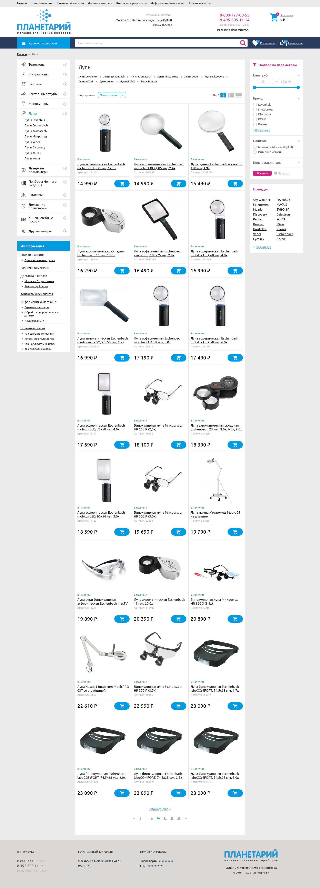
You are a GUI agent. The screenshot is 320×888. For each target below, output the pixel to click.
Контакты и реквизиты (131, 3)
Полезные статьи (199, 3)
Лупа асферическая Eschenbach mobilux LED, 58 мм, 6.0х (214, 340)
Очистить (284, 173)
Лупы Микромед (35, 136)
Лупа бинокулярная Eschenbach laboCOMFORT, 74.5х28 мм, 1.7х (215, 688)
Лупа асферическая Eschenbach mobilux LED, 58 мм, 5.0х (157, 340)
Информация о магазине (167, 3)
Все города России (36, 286)
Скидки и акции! (42, 3)
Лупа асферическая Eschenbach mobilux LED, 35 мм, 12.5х (101, 166)
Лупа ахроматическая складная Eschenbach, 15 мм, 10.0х (101, 253)
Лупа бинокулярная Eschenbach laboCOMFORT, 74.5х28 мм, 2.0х (101, 775)
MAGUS (282, 204)
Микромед (262, 109)
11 (165, 818)
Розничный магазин (70, 3)
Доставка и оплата (100, 3)
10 (158, 818)
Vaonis (281, 229)
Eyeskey (258, 239)
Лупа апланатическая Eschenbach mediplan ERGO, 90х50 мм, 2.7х (102, 340)
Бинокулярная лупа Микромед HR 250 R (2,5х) (158, 427)
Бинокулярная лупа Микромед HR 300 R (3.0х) (158, 514)
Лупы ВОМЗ (127, 81)
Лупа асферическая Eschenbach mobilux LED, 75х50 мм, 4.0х (101, 427)
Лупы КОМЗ (32, 153)
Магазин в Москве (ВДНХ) (273, 147)
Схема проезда (162, 25)
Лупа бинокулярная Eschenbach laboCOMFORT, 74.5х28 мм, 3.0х (215, 775)
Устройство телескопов (39, 338)
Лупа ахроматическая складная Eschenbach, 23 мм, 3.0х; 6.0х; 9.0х (216, 427)
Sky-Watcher (261, 199)
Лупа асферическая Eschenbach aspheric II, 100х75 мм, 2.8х (157, 253)
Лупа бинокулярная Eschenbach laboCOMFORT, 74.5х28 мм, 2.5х (158, 775)
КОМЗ (259, 119)
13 (179, 818)
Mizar (280, 224)
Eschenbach (285, 234)
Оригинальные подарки (39, 260)
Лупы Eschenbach (36, 125)
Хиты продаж (109, 95)
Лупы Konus (32, 158)
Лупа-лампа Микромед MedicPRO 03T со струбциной (103, 688)
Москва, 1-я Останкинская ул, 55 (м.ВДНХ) (144, 20)
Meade (257, 209)
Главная (22, 3)
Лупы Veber (32, 142)
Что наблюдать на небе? (39, 343)
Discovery (262, 114)
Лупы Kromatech (35, 131)
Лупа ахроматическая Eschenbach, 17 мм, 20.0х (160, 601)
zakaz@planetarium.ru (235, 29)
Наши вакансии (34, 320)
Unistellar (260, 229)
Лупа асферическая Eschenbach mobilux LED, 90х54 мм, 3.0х (101, 514)
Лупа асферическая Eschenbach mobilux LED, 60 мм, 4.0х (214, 253)
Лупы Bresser (149, 81)
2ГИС (142, 865)
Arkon (281, 239)
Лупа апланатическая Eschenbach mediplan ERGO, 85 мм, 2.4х (159, 166)
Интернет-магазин (267, 152)
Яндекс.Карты (148, 861)
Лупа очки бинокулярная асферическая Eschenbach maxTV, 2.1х (102, 603)
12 (172, 818)
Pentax (258, 219)
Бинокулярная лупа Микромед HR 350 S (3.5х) (214, 601)
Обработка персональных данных (41, 314)
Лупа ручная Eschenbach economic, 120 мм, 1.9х (217, 166)
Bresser (260, 124)
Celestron (283, 214)
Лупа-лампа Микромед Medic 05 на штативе (215, 514)
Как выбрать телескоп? (39, 333)
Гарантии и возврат (36, 307)
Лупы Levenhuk (34, 120)
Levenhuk (262, 104)
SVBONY (283, 209)
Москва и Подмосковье (39, 281)
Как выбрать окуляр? (37, 349)
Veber (257, 234)
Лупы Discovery (34, 147)
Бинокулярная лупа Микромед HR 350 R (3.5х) (158, 688)
